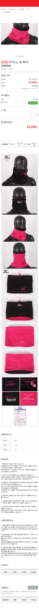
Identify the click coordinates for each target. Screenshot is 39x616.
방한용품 (7, 12)
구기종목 (21, 9)
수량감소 (30, 114)
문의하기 (33, 588)
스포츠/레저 (11, 9)
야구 (28, 9)
